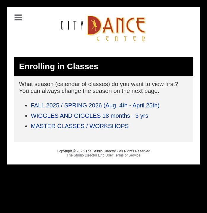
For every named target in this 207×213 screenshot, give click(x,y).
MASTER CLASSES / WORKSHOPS (80, 126)
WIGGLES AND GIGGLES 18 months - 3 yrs (89, 115)
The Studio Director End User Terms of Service (103, 155)
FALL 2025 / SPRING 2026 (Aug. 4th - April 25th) (95, 105)
